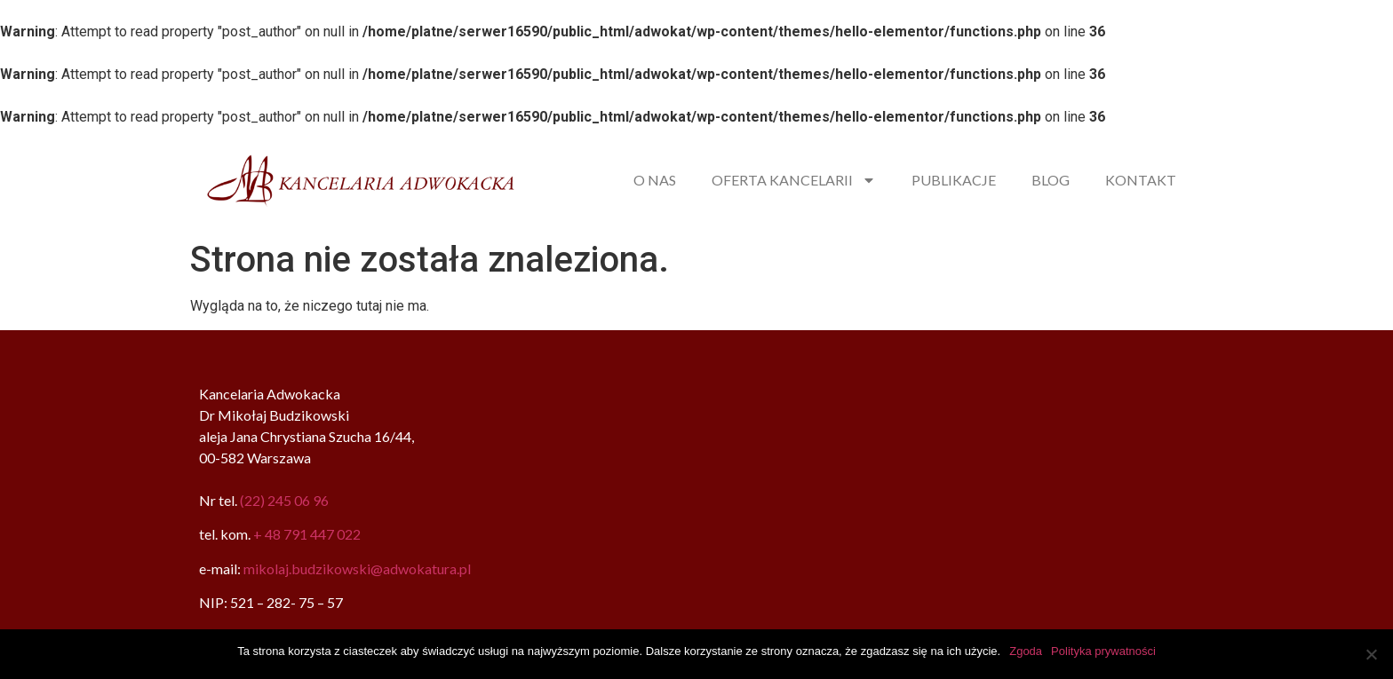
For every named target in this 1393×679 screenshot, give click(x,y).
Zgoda (1025, 651)
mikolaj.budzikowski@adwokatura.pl (357, 568)
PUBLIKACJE (953, 179)
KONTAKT (1140, 179)
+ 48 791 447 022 (307, 533)
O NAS (654, 179)
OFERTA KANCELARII (794, 180)
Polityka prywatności (1103, 651)
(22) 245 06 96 (284, 500)
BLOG (1050, 179)
